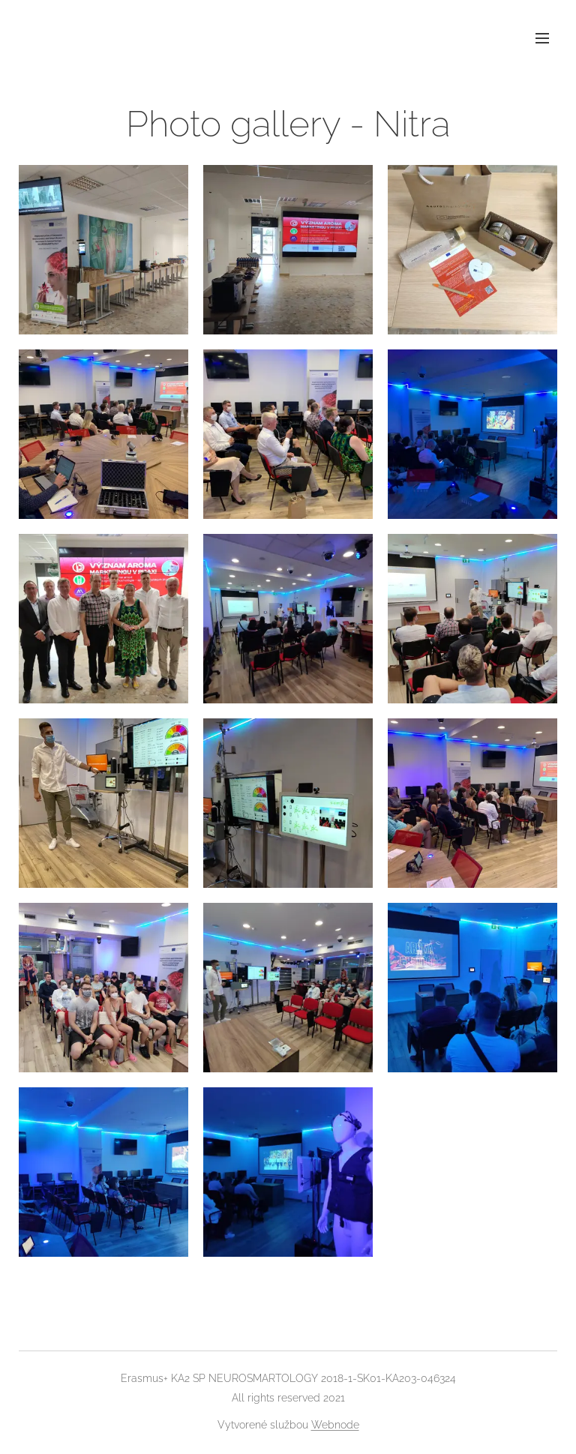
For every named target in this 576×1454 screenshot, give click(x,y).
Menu (542, 38)
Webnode (335, 1425)
